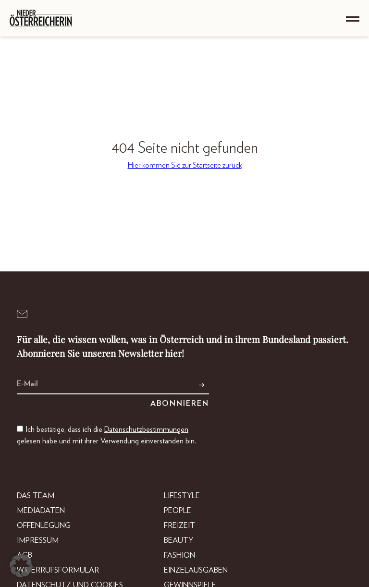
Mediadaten (41, 510)
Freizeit (179, 525)
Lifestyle (182, 496)
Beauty (178, 540)
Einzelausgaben (196, 570)
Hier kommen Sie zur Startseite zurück (185, 165)
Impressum (38, 540)
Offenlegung (44, 525)
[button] (21, 566)
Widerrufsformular (58, 570)
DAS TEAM (35, 496)
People (177, 510)
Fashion (179, 555)
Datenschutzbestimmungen (146, 429)
